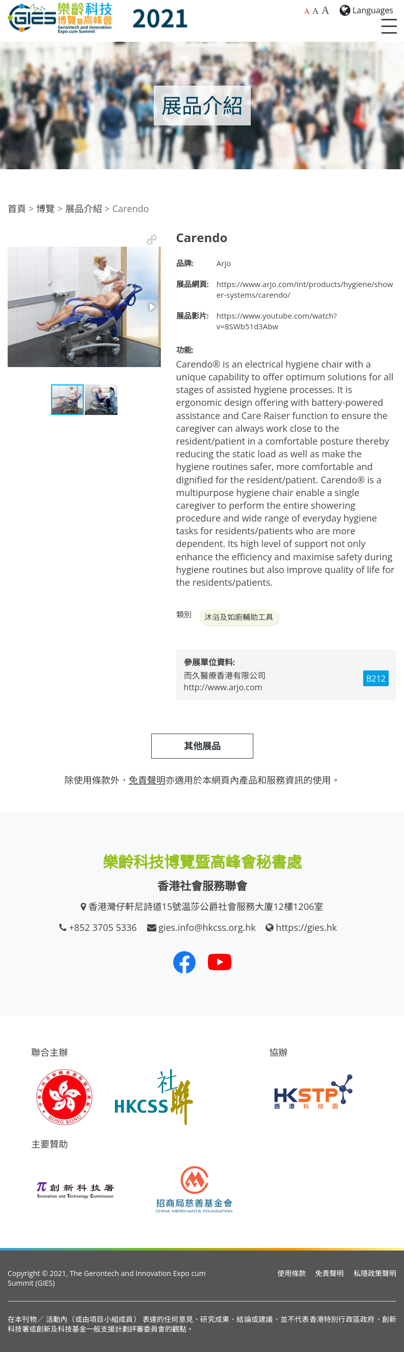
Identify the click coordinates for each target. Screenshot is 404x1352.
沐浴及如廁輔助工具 (238, 617)
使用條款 (291, 1273)
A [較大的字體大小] (315, 11)
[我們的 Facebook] (184, 962)
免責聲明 (329, 1273)
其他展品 (202, 746)
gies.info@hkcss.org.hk (207, 927)
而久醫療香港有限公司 (225, 675)
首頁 (17, 208)
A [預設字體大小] (307, 11)
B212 (376, 678)
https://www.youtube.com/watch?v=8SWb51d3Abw (277, 320)
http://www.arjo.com (223, 687)
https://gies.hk (306, 927)
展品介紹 (83, 208)
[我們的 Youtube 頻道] (219, 962)
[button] (152, 239)
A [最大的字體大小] (325, 10)
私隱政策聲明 (374, 1273)
